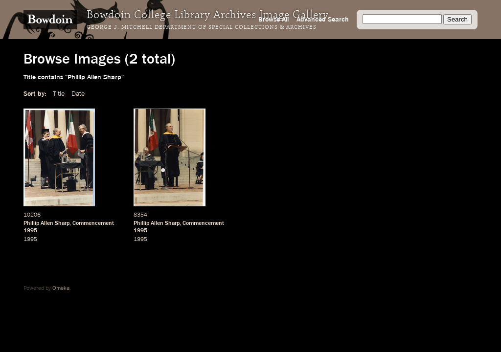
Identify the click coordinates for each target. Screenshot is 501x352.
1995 (30, 231)
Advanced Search (322, 19)
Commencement (93, 223)
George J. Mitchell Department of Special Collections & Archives (202, 27)
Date (78, 93)
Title (59, 93)
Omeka (60, 288)
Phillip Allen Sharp (46, 223)
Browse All (273, 19)
